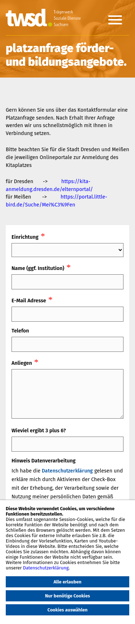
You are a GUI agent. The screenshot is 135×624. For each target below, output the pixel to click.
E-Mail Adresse (29, 301)
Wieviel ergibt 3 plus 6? (39, 431)
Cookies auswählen (67, 610)
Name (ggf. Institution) (38, 268)
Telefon (20, 331)
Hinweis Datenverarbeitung (44, 461)
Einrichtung (25, 237)
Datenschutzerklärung (67, 471)
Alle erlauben (68, 582)
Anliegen (22, 363)
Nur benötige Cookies (67, 596)
